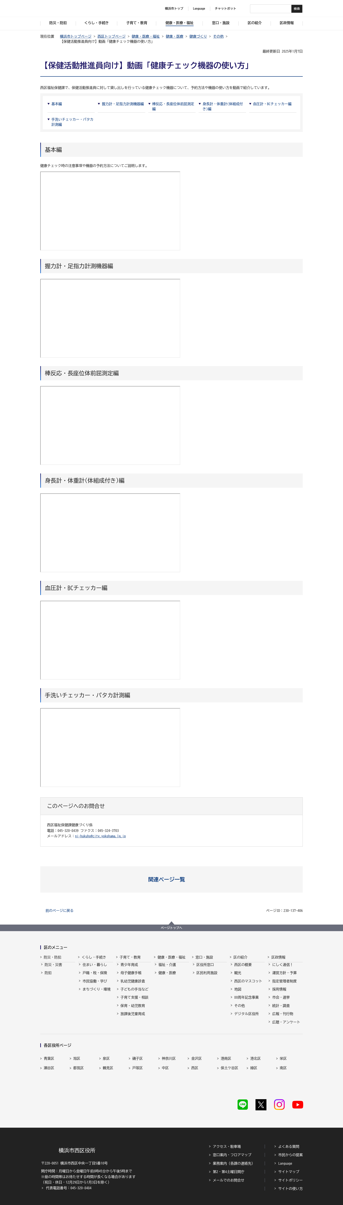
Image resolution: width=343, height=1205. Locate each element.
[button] (171, 879)
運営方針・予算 (284, 976)
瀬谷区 (49, 1068)
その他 (218, 36)
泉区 (106, 1059)
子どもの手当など (135, 993)
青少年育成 (129, 968)
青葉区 (49, 1059)
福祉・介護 (167, 968)
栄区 (283, 1059)
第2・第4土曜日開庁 (228, 1160)
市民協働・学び (94, 985)
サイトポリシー (290, 1169)
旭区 (76, 1059)
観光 (237, 976)
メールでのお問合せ (228, 1169)
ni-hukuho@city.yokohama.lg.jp (100, 836)
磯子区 (137, 1059)
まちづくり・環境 (96, 993)
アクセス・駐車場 (227, 1135)
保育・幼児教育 (133, 1009)
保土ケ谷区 (229, 1068)
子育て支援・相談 (135, 1001)
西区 (194, 1068)
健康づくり (198, 36)
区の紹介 (240, 957)
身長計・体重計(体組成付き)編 (223, 106)
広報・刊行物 (282, 1017)
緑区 (253, 1068)
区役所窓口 (205, 968)
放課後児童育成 (133, 1017)
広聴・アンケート (286, 1026)
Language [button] (199, 8)
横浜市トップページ (75, 36)
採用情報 (279, 993)
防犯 (48, 976)
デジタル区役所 (246, 1017)
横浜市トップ (174, 8)
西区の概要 (243, 968)
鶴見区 (108, 1068)
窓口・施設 (204, 957)
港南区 (226, 1059)
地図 (237, 993)
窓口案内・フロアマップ (232, 1143)
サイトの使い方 (290, 1177)
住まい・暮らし (94, 968)
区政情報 (278, 957)
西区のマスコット (248, 985)
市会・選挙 (281, 1001)
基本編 (56, 104)
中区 (165, 1068)
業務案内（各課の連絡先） (234, 1152)
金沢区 (196, 1059)
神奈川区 (169, 1059)
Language (285, 1152)
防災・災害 (53, 968)
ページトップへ (171, 927)
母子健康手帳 (131, 976)
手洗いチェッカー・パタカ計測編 (72, 122)
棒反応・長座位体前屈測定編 (173, 106)
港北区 (255, 1059)
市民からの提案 (290, 1143)
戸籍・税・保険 (94, 976)
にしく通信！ (282, 968)
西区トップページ (112, 36)
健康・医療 (174, 36)
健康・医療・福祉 (146, 36)
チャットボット (225, 8)
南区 (283, 1068)
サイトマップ (288, 1160)
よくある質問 (288, 1135)
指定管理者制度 (284, 985)
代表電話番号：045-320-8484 (68, 1176)
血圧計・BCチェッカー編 (272, 104)
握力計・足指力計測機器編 (123, 104)
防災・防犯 (52, 957)
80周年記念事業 (246, 1001)
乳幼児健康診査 (133, 985)
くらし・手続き (94, 957)
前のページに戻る (60, 910)
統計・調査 (281, 1009)
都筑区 (78, 1068)
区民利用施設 (206, 976)
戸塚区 (137, 1068)
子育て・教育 (130, 957)
